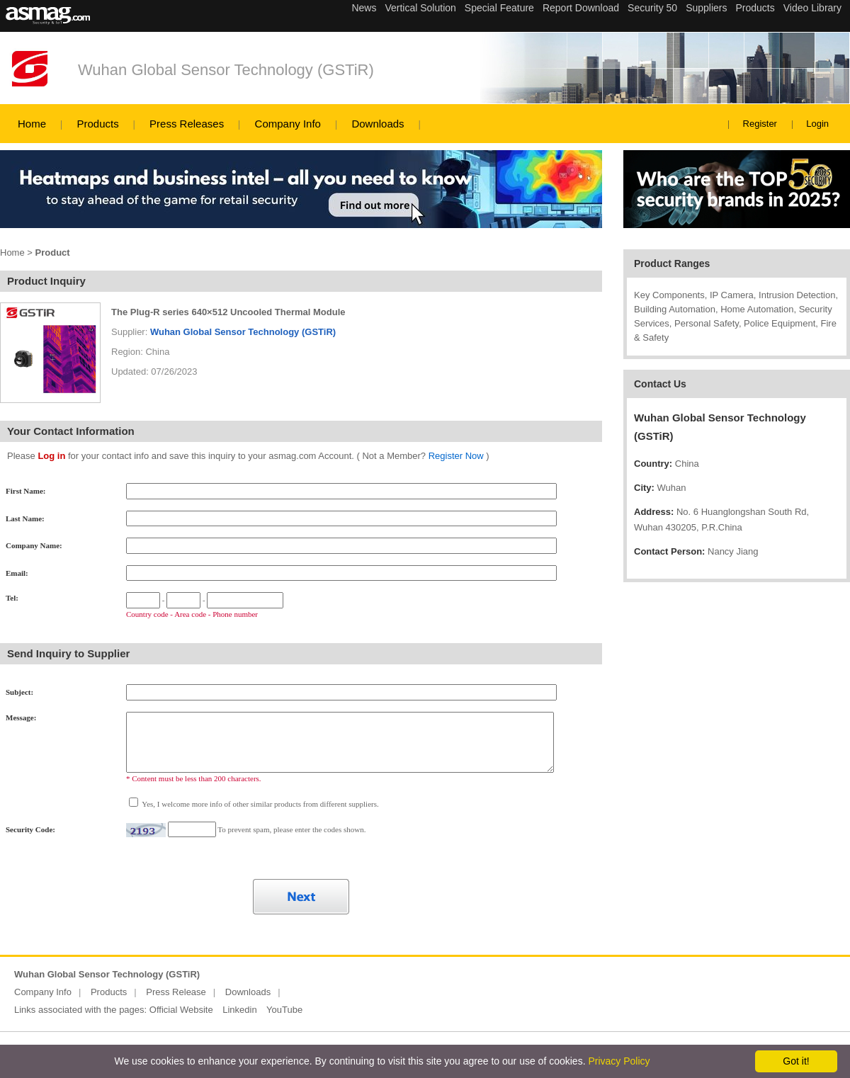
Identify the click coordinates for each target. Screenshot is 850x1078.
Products (97, 124)
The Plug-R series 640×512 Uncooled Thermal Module (228, 312)
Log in (51, 455)
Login (817, 123)
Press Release (176, 992)
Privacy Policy (619, 1061)
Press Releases (186, 124)
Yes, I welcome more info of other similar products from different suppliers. (259, 804)
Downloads (377, 124)
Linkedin (239, 1009)
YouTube (284, 1009)
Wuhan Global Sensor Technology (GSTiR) (226, 70)
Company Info (288, 124)
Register (760, 123)
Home (32, 124)
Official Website (181, 1009)
